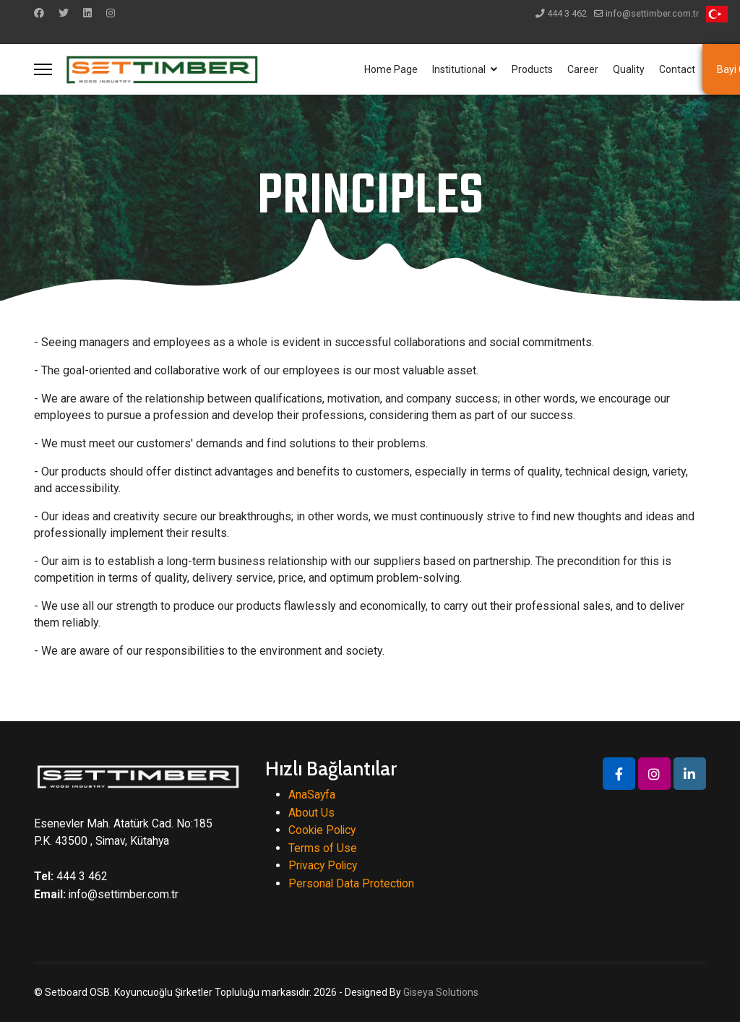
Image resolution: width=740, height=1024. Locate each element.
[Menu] (43, 69)
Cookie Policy (323, 831)
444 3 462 (567, 13)
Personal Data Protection (352, 885)
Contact (677, 69)
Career (582, 69)
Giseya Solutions (440, 993)
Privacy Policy (324, 867)
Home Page (391, 69)
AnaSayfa (312, 794)
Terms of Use (322, 849)
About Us (311, 812)
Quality (629, 69)
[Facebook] (39, 13)
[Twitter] (64, 13)
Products (532, 69)
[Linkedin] (87, 13)
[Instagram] (110, 13)
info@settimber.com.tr (652, 13)
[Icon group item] (619, 773)
